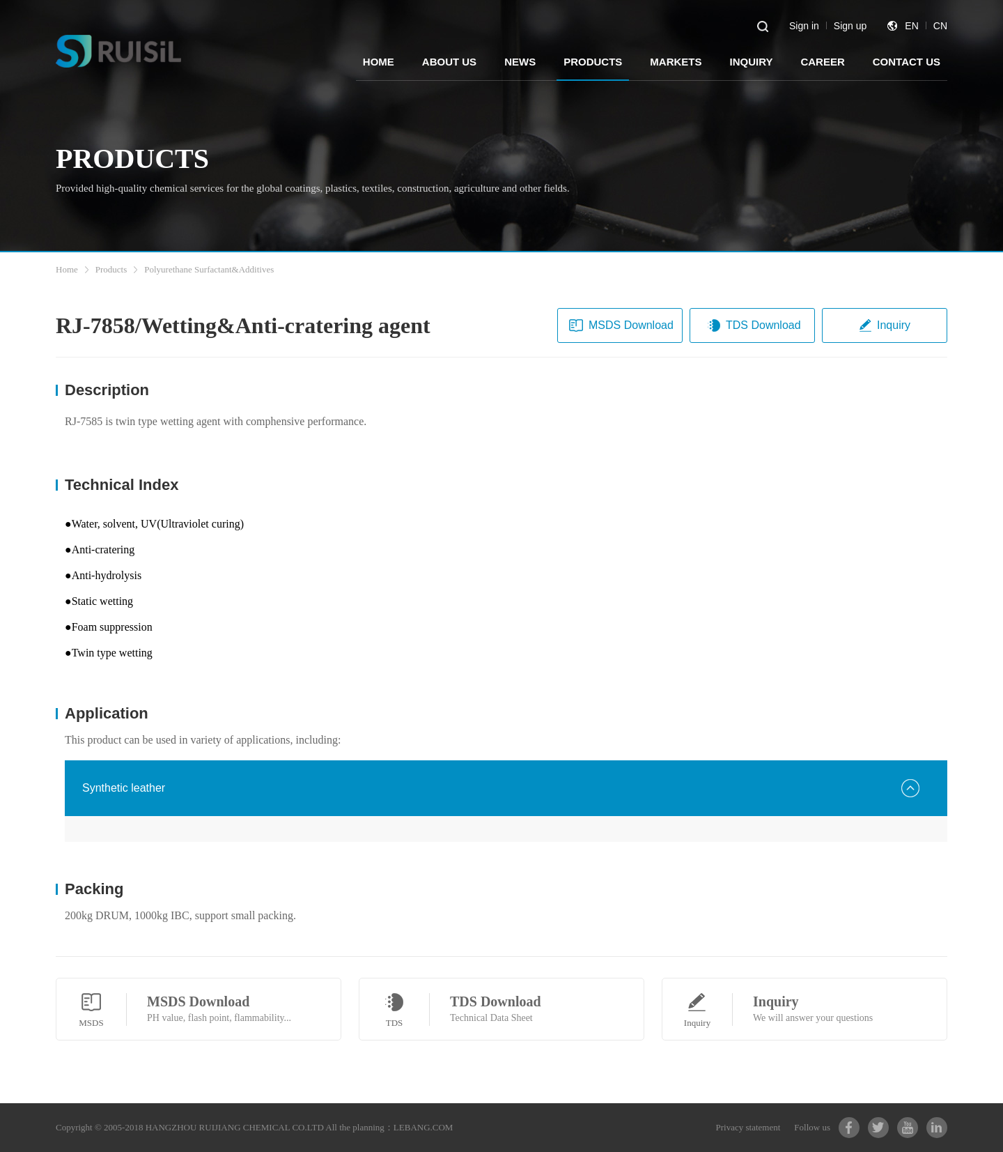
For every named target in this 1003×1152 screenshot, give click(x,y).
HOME (378, 62)
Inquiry (883, 325)
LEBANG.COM (423, 1127)
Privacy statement (748, 1127)
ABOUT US (449, 62)
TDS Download (753, 325)
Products (111, 269)
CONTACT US (906, 62)
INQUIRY (750, 62)
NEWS (520, 62)
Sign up (850, 25)
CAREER (822, 62)
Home (67, 269)
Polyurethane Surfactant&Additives (209, 269)
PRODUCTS (592, 62)
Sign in (804, 25)
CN (940, 25)
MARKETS (675, 62)
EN (911, 25)
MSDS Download (621, 325)
